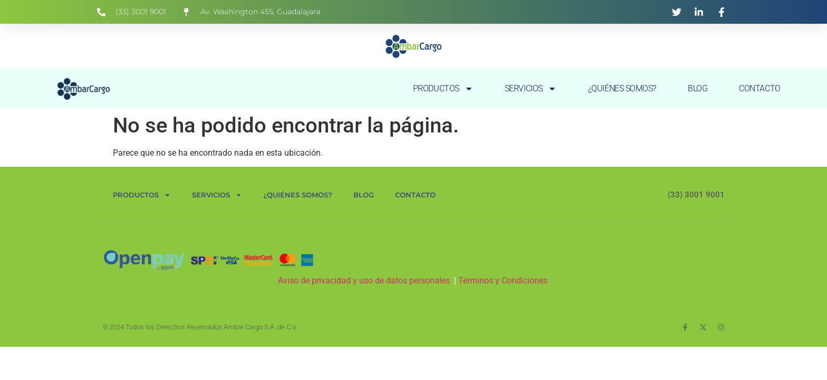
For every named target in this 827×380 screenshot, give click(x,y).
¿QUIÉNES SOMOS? (622, 88)
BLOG (697, 88)
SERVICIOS (530, 88)
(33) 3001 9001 (696, 195)
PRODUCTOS (443, 88)
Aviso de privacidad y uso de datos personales (364, 281)
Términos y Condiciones (504, 281)
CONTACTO (759, 88)
